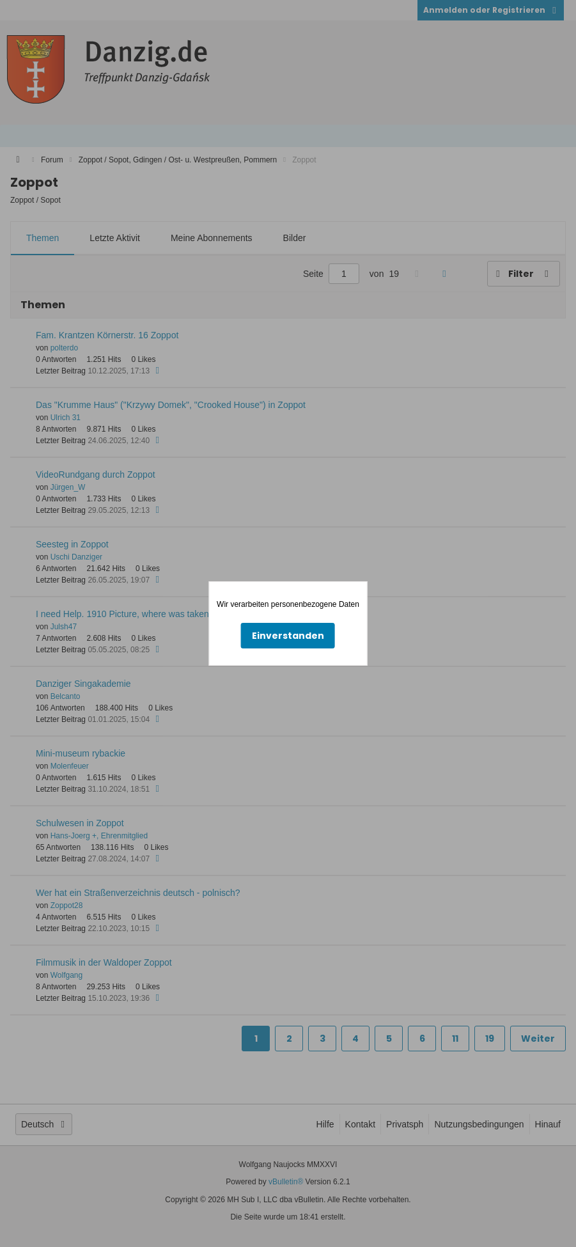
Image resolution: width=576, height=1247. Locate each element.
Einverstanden (288, 635)
